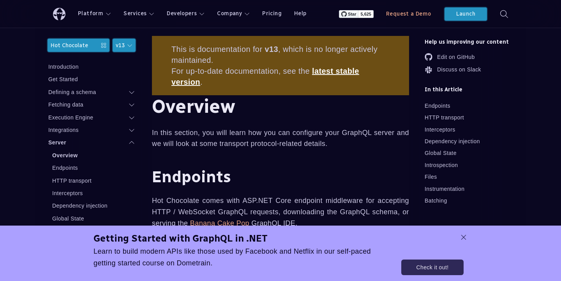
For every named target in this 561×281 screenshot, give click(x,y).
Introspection (441, 165)
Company (233, 13)
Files (431, 177)
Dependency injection (80, 206)
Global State (68, 218)
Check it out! (432, 267)
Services (138, 13)
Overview (65, 155)
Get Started (63, 79)
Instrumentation (445, 189)
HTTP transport (72, 181)
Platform (94, 13)
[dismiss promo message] (463, 237)
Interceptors (67, 193)
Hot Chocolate (78, 45)
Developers (186, 13)
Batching (436, 200)
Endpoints (65, 168)
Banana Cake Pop (219, 223)
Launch (465, 14)
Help (300, 13)
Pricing (272, 13)
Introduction (63, 67)
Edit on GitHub (450, 57)
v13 (124, 45)
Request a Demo (408, 14)
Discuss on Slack (453, 70)
